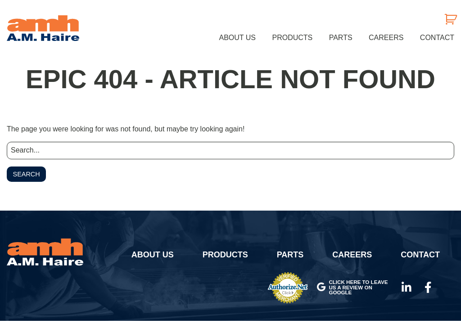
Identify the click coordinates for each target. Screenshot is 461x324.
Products (292, 37)
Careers (386, 37)
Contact (437, 37)
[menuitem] (237, 37)
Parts (341, 37)
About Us (237, 37)
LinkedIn (406, 287)
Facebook (428, 287)
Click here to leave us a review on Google (352, 287)
